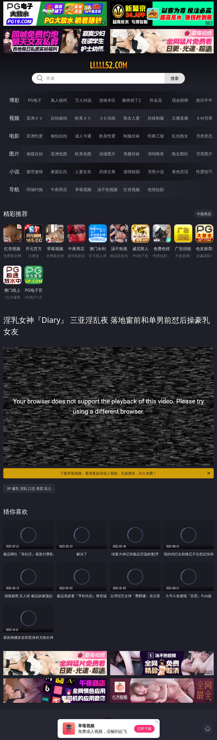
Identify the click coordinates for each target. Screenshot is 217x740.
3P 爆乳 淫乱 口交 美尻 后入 (29, 488)
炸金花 (156, 100)
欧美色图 (83, 154)
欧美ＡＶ (83, 118)
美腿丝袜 (131, 154)
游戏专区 (107, 100)
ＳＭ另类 (204, 118)
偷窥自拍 (35, 154)
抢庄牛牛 (204, 100)
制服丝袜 (131, 136)
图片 (14, 153)
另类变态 (204, 136)
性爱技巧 (204, 171)
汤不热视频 (107, 189)
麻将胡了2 (131, 100)
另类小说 (156, 171)
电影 (14, 135)
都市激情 (35, 171)
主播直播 (180, 118)
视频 (14, 117)
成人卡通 (83, 136)
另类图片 (204, 154)
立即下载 (144, 728)
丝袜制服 (156, 118)
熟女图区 (180, 154)
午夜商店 (59, 189)
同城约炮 (35, 189)
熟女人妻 (131, 118)
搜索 (175, 78)
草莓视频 (83, 189)
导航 (14, 189)
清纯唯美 (156, 154)
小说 (14, 171)
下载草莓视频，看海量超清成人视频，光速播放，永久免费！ (135, 473)
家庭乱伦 (59, 171)
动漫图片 (107, 154)
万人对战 (83, 100)
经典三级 (156, 136)
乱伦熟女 (180, 136)
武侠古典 (107, 171)
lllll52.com (108, 65)
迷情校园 (131, 171)
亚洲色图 (59, 154)
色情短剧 (156, 189)
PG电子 (35, 100)
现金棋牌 (180, 100)
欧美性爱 (107, 136)
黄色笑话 (180, 171)
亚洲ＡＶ (35, 118)
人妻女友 (83, 171)
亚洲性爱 (35, 136)
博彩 (14, 100)
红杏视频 (131, 189)
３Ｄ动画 (107, 118)
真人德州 (59, 100)
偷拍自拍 (59, 136)
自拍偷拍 (59, 118)
